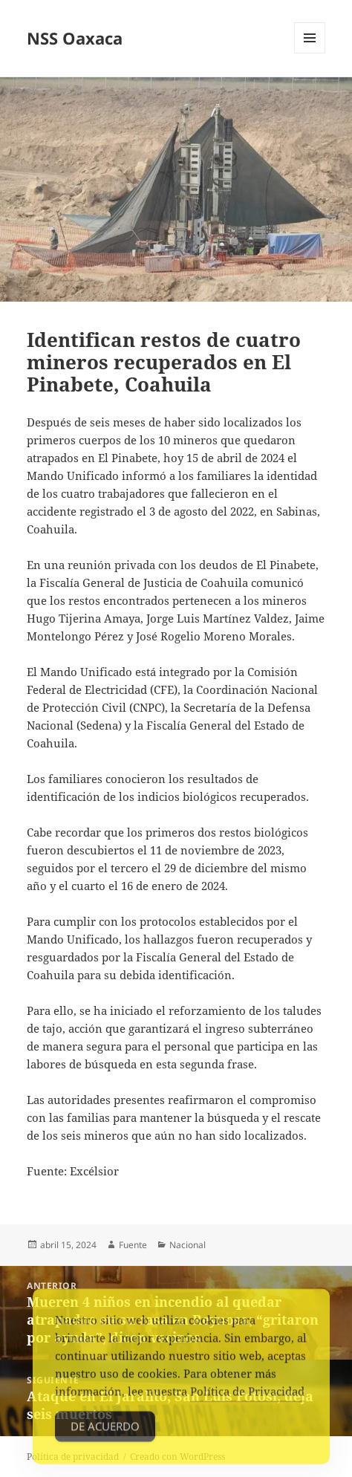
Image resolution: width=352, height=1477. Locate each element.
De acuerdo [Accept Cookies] (105, 1431)
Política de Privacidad (247, 1396)
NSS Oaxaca (75, 38)
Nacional (187, 1245)
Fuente (133, 1245)
